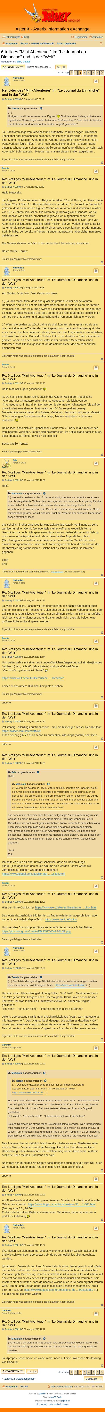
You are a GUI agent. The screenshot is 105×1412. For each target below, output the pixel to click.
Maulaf (26, 61)
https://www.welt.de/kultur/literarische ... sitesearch (33, 678)
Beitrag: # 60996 (11, 902)
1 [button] (76, 72)
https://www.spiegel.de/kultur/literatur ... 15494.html (33, 873)
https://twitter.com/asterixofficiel (21, 731)
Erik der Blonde (57, 572)
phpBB (42, 1394)
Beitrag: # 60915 (11, 480)
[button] (71, 72)
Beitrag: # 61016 (11, 1329)
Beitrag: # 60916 (11, 600)
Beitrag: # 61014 (11, 1245)
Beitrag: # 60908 (11, 99)
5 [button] (93, 72)
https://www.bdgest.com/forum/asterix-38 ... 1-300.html (62, 1204)
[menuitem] (24, 37)
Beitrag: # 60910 (11, 287)
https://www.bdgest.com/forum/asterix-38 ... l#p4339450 (58, 1289)
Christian (6, 1045)
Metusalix (17, 493)
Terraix (15, 108)
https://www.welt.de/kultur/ (61, 919)
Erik (19, 61)
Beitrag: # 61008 (11, 1195)
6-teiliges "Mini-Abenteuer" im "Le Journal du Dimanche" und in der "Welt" (43, 54)
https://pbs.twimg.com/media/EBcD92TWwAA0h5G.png (36, 931)
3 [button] (84, 72)
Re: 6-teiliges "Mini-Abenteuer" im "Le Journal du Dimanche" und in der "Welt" (51, 92)
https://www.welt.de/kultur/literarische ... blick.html (65, 907)
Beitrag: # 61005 (11, 1064)
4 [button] (89, 72)
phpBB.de (65, 1401)
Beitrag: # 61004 (11, 968)
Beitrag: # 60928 (11, 721)
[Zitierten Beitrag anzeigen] (41, 109)
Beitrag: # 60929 (11, 763)
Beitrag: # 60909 (11, 187)
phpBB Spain (56, 1397)
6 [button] (97, 72)
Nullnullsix (18, 78)
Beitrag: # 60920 (11, 657)
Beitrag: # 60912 (11, 383)
